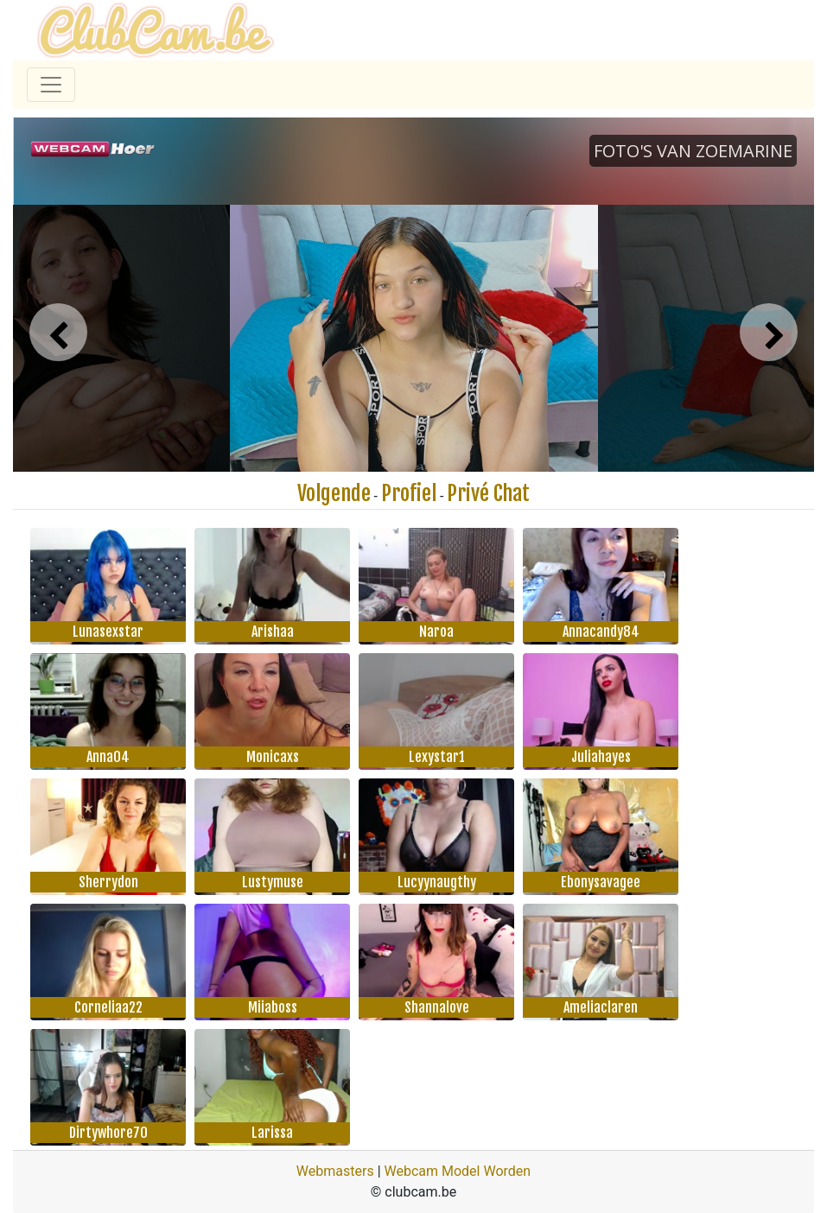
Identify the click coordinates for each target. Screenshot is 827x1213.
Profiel (408, 493)
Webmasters (335, 1171)
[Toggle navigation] (51, 84)
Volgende (334, 493)
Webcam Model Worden (458, 1171)
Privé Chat (488, 493)
